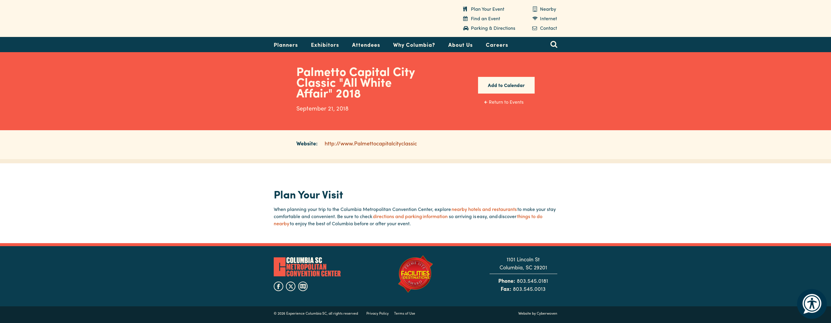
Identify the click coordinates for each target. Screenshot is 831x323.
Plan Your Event (487, 8)
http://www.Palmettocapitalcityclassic (371, 143)
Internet (548, 18)
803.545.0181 (532, 280)
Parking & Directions (493, 27)
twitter (290, 286)
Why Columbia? (414, 44)
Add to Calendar (506, 85)
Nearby (548, 8)
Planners (286, 44)
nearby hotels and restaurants (484, 209)
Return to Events (506, 101)
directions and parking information (410, 216)
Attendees (366, 44)
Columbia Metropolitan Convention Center (311, 19)
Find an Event (485, 18)
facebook (278, 286)
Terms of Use (404, 313)
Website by (537, 313)
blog (303, 286)
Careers (497, 44)
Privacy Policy (377, 313)
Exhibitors (325, 44)
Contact (548, 27)
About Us (460, 44)
